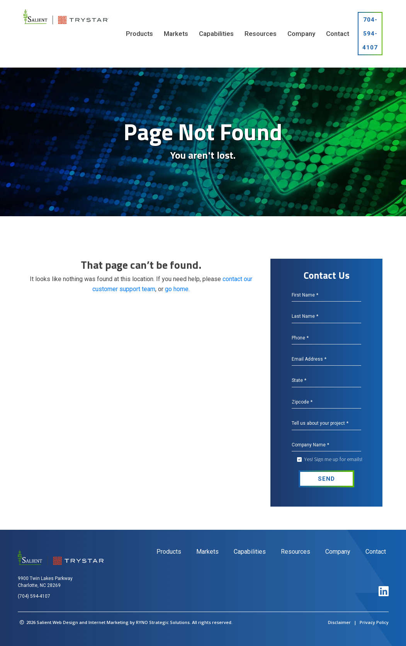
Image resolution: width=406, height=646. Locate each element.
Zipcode (302, 402)
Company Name (310, 445)
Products (168, 551)
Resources (295, 551)
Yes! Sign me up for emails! (333, 459)
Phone (300, 338)
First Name (305, 295)
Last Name (305, 316)
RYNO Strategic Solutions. (163, 622)
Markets (207, 551)
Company (337, 551)
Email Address (309, 359)
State (299, 380)
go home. (177, 289)
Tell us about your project (320, 423)
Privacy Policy (374, 622)
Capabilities (250, 551)
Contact (375, 551)
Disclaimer (339, 622)
